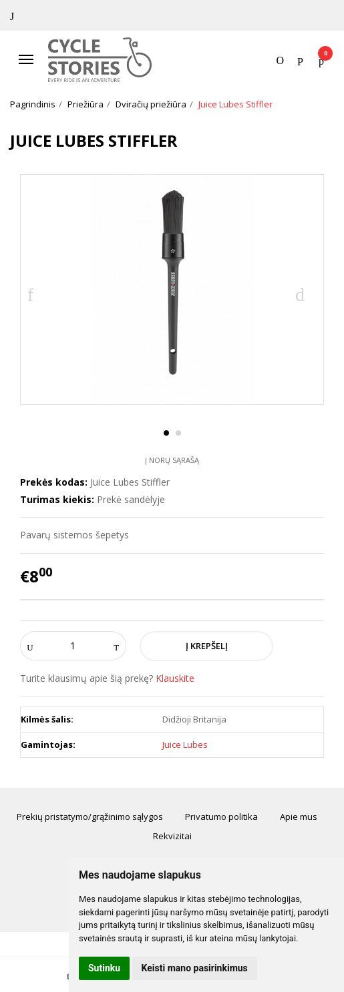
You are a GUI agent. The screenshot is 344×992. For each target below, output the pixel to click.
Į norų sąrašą (172, 460)
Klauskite (175, 678)
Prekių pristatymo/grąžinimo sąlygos (90, 817)
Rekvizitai (172, 836)
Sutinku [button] (104, 968)
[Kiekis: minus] (29, 645)
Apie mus (298, 817)
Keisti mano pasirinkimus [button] (195, 968)
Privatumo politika (221, 817)
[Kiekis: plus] (116, 645)
